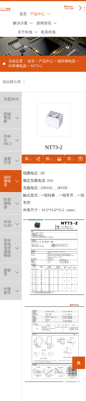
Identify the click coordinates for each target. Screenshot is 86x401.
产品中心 (46, 61)
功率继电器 (17, 66)
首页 (31, 61)
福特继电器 (66, 61)
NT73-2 (36, 66)
